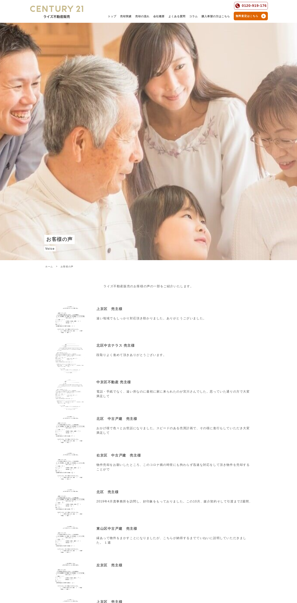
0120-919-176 (251, 5)
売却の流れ (142, 16)
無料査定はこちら (251, 16)
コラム (193, 16)
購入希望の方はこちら (216, 16)
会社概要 (159, 16)
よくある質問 (176, 16)
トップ (112, 16)
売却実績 (125, 16)
